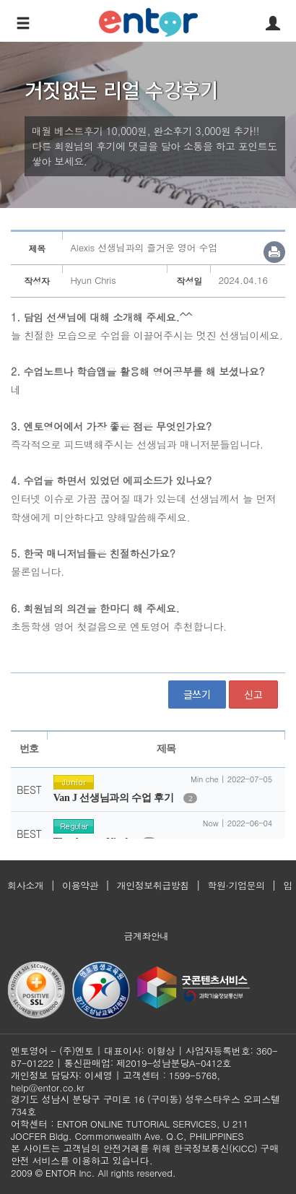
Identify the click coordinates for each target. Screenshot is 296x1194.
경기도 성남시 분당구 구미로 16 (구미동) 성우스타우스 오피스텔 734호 (145, 1105)
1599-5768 (193, 1075)
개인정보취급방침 (153, 885)
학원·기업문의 (236, 885)
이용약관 (80, 885)
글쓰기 (197, 694)
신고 (253, 694)
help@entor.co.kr (47, 1087)
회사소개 (25, 885)
